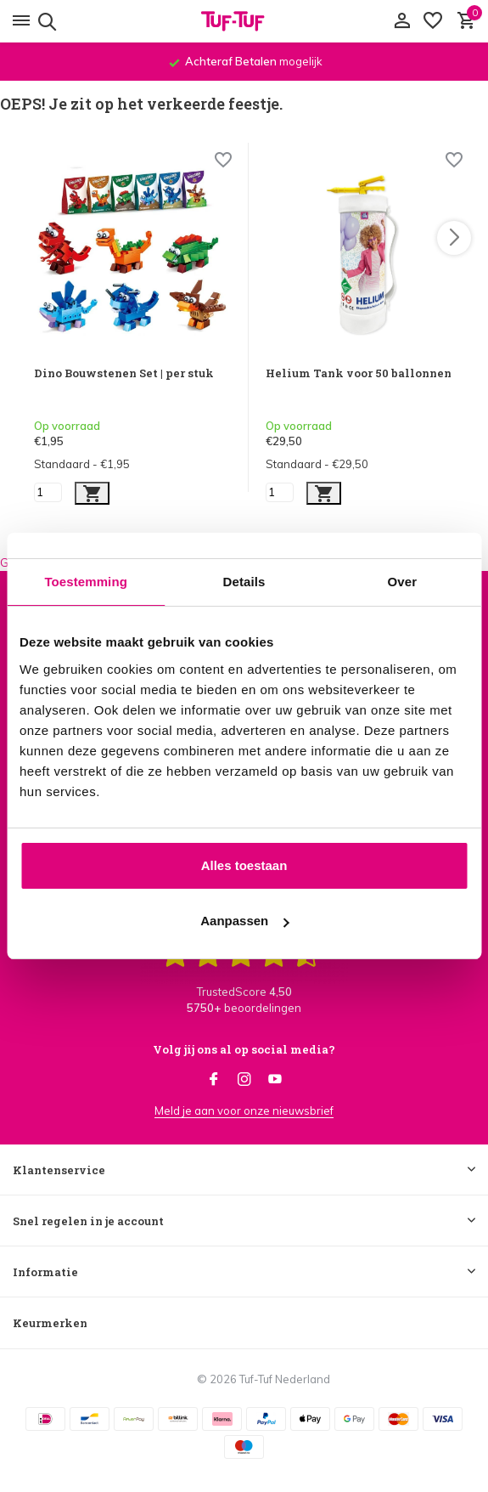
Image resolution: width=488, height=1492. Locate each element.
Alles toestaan (244, 865)
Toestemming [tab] (85, 581)
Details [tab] (244, 581)
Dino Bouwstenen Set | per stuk (124, 373)
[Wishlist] (223, 161)
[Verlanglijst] (432, 21)
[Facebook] (214, 1080)
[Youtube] (275, 1080)
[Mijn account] (402, 21)
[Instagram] (244, 1080)
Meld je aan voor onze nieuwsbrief (244, 1110)
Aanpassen (244, 920)
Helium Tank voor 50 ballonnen (359, 373)
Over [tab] (403, 581)
